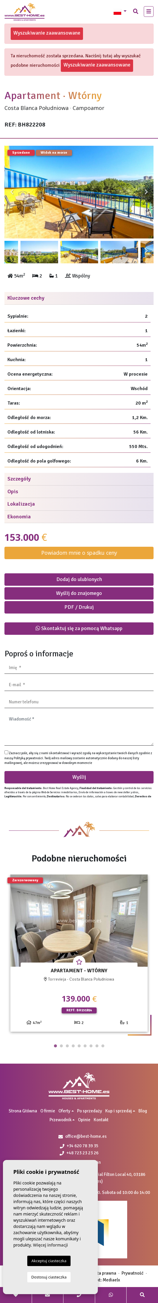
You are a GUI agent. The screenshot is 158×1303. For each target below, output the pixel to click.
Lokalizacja (21, 504)
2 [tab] (61, 1045)
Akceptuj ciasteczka (48, 1260)
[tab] (79, 298)
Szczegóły (19, 479)
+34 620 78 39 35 (79, 1145)
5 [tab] (79, 1045)
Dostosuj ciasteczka (49, 1277)
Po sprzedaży (89, 1111)
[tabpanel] (79, 955)
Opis (12, 491)
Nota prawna (104, 1273)
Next (146, 192)
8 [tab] (96, 1045)
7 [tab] (91, 1045)
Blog (142, 1111)
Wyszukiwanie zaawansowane (46, 33)
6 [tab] (85, 1045)
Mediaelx (111, 1280)
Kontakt (101, 1119)
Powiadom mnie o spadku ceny (79, 552)
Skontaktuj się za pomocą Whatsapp (79, 628)
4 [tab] (73, 1045)
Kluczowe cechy (25, 298)
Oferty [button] (64, 1111)
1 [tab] (55, 1045)
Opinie (84, 1119)
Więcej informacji (50, 1245)
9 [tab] (102, 1045)
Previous (11, 192)
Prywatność (132, 1273)
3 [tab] (67, 1045)
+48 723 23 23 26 (79, 1153)
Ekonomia (19, 516)
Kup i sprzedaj (118, 1111)
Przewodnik (60, 1119)
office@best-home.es (86, 1136)
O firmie (47, 1111)
